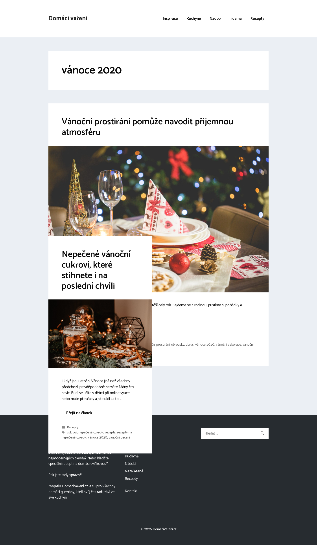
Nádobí (215, 19)
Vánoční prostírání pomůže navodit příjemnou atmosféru (147, 127)
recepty (110, 432)
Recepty (257, 19)
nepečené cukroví (91, 432)
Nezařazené (134, 471)
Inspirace (170, 19)
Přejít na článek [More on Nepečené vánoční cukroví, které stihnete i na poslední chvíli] (79, 413)
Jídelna (236, 19)
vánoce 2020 (204, 344)
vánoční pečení (119, 437)
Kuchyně (194, 19)
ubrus (190, 344)
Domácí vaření (67, 18)
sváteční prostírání (157, 344)
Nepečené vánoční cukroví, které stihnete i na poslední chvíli (96, 270)
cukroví (72, 432)
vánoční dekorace (228, 344)
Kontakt (131, 491)
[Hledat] (262, 433)
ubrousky (177, 344)
